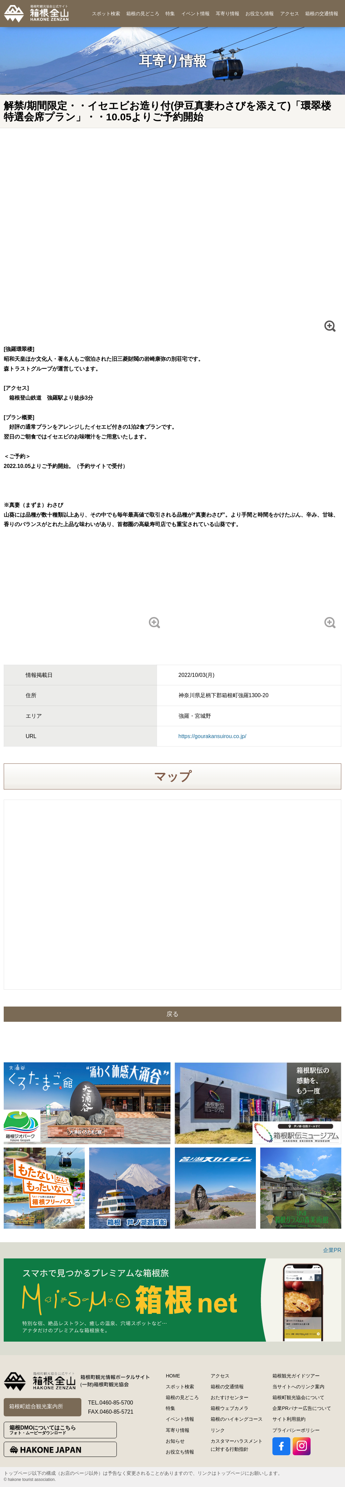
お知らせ (175, 1441)
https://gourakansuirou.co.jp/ (212, 736)
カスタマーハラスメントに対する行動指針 (237, 1445)
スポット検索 (106, 13)
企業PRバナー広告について (301, 1408)
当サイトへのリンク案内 (298, 1386)
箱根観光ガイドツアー (296, 1375)
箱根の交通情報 (321, 13)
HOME (173, 1375)
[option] (87, 1103)
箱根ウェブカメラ (229, 1408)
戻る (172, 1014)
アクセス (289, 13)
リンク (218, 1430)
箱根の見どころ (142, 13)
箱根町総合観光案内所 (36, 1406)
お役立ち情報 (259, 13)
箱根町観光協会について (298, 1397)
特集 (170, 13)
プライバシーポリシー (296, 1430)
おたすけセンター (229, 1397)
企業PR (332, 1250)
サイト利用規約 (289, 1419)
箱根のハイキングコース (237, 1419)
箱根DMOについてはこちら (62, 1430)
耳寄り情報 (227, 13)
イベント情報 (195, 13)
